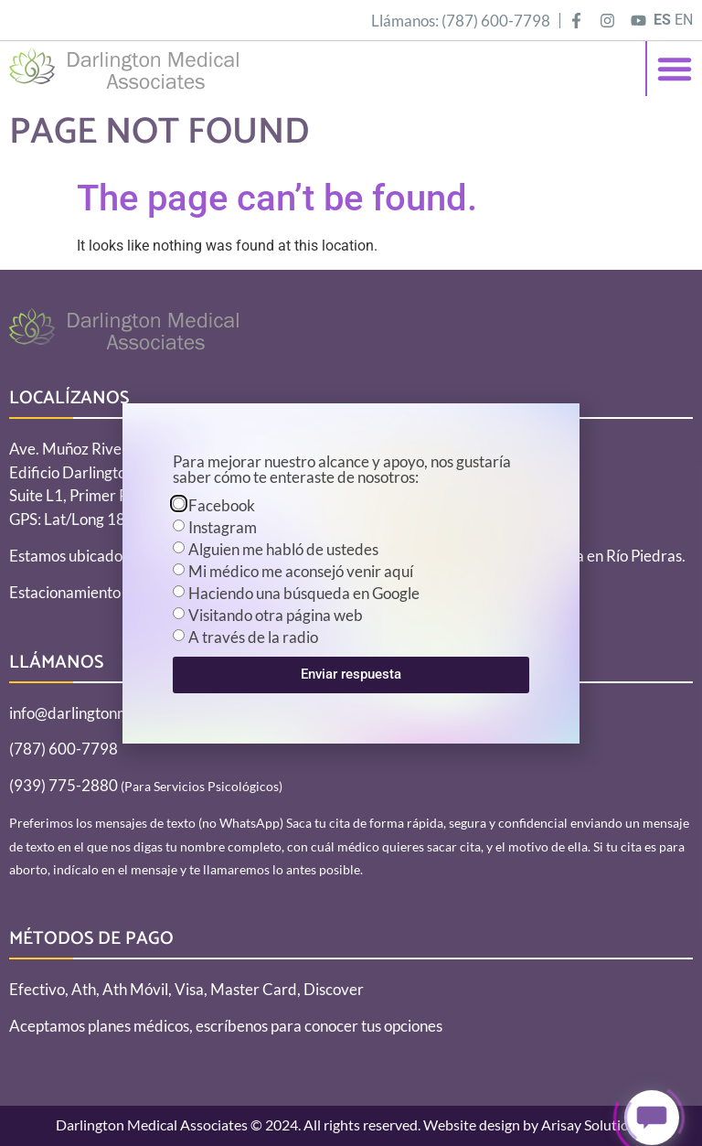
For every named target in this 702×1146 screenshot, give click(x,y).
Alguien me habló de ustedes (283, 549)
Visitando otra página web (275, 615)
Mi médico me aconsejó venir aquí (300, 571)
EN (684, 19)
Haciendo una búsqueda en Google (304, 593)
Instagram (222, 527)
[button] (674, 68)
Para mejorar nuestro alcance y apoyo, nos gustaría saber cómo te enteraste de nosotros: (342, 470)
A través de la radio (253, 637)
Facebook (221, 505)
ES (662, 19)
